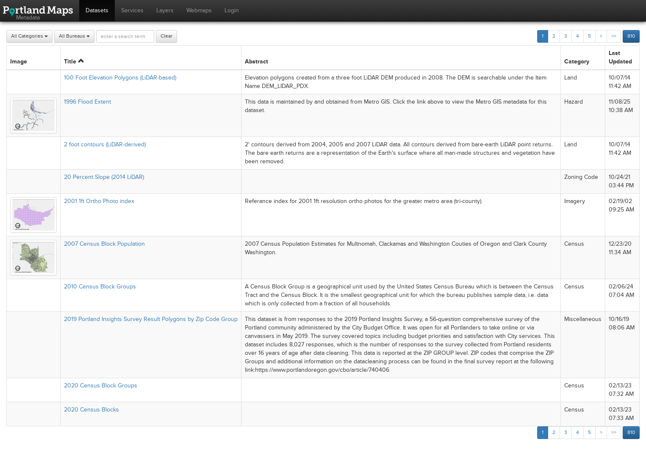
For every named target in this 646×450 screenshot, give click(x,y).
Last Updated (620, 57)
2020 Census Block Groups (100, 385)
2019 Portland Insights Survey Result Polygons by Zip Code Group (151, 319)
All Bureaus (74, 36)
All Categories (29, 36)
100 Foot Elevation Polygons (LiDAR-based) (120, 77)
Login (232, 10)
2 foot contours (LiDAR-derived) (105, 144)
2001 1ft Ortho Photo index (99, 201)
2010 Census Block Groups (100, 286)
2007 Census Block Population (104, 243)
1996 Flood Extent (87, 101)
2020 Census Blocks (91, 409)
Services (132, 10)
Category (576, 61)
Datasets (97, 10)
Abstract (256, 61)
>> (613, 36)
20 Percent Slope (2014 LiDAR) (104, 177)
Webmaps (199, 10)
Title (74, 61)
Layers (165, 10)
